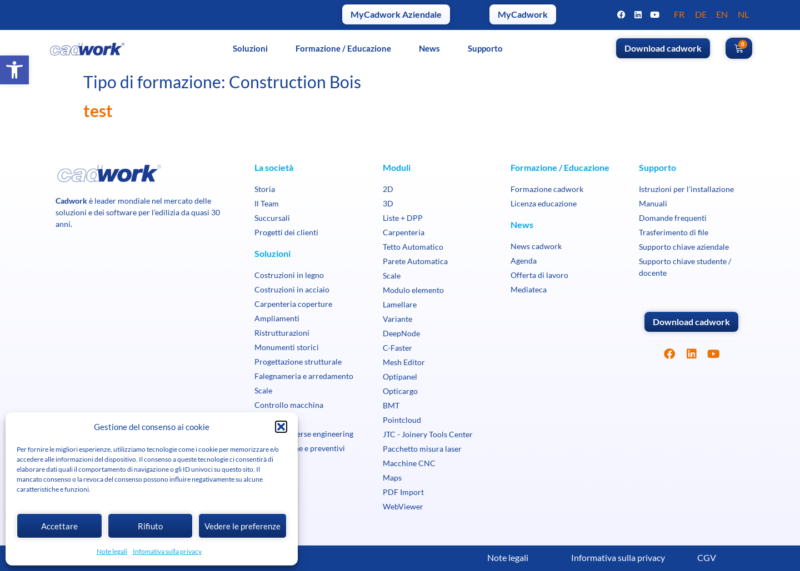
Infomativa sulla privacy (167, 551)
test (98, 110)
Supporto (485, 48)
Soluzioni (250, 48)
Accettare (59, 526)
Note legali (112, 551)
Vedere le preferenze (242, 526)
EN (722, 14)
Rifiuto (150, 526)
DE (701, 14)
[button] (14, 69)
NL (743, 14)
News (429, 48)
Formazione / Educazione (343, 48)
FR (679, 14)
